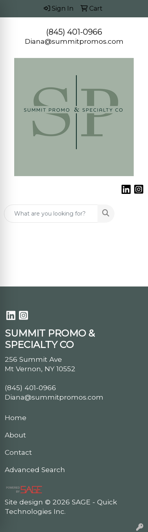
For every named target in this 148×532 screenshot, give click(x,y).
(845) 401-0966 (74, 32)
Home (15, 417)
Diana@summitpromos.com (74, 41)
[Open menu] (132, 213)
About (15, 435)
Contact (18, 452)
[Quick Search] (51, 214)
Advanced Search (35, 469)
